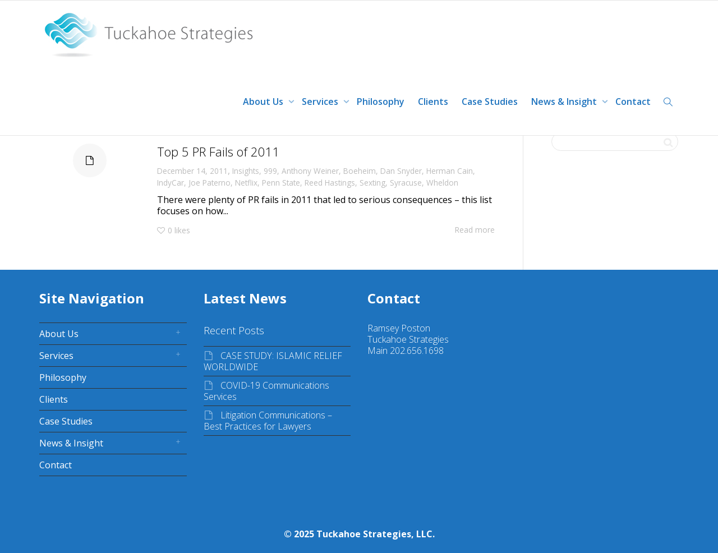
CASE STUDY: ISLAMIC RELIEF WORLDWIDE (273, 361)
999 (270, 170)
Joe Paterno (209, 182)
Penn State (281, 182)
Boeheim (359, 170)
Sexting (372, 182)
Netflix (246, 182)
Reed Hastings (330, 182)
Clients (433, 101)
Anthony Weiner (310, 170)
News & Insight (565, 101)
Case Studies (490, 101)
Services (321, 101)
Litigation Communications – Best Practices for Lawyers (268, 420)
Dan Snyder (401, 170)
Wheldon (442, 182)
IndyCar (170, 182)
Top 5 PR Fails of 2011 (218, 151)
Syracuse (406, 182)
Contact (633, 101)
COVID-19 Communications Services (266, 391)
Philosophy (380, 101)
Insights (245, 170)
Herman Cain (449, 170)
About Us (264, 101)
